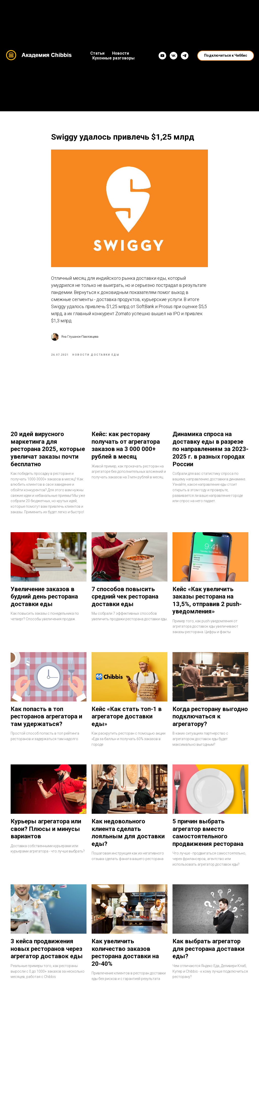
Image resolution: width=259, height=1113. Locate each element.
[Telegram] (184, 55)
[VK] (173, 55)
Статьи (97, 53)
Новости (120, 53)
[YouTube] (162, 55)
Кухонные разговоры (113, 58)
